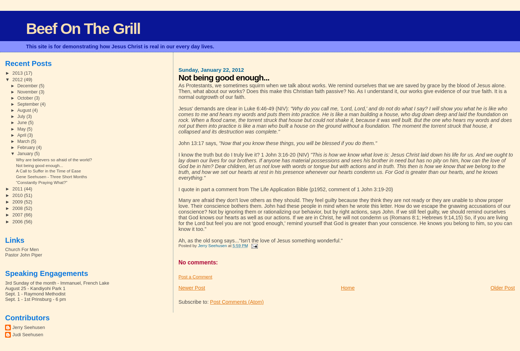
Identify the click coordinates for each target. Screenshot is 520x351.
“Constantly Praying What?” (41, 182)
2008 (18, 208)
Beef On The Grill (83, 28)
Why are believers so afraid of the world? (54, 159)
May (22, 129)
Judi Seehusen (27, 334)
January (25, 153)
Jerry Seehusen (28, 327)
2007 (18, 215)
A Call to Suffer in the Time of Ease (48, 170)
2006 (18, 221)
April (22, 135)
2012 (18, 79)
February (26, 147)
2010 (18, 195)
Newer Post (191, 288)
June (22, 122)
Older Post (502, 288)
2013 (18, 73)
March (24, 141)
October (25, 98)
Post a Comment (195, 277)
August (24, 110)
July (21, 116)
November (28, 92)
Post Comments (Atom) (237, 302)
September (28, 104)
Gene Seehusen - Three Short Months (51, 176)
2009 (18, 202)
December (28, 85)
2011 (18, 189)
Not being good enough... (39, 165)
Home (348, 288)
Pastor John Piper (23, 255)
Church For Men (22, 249)
